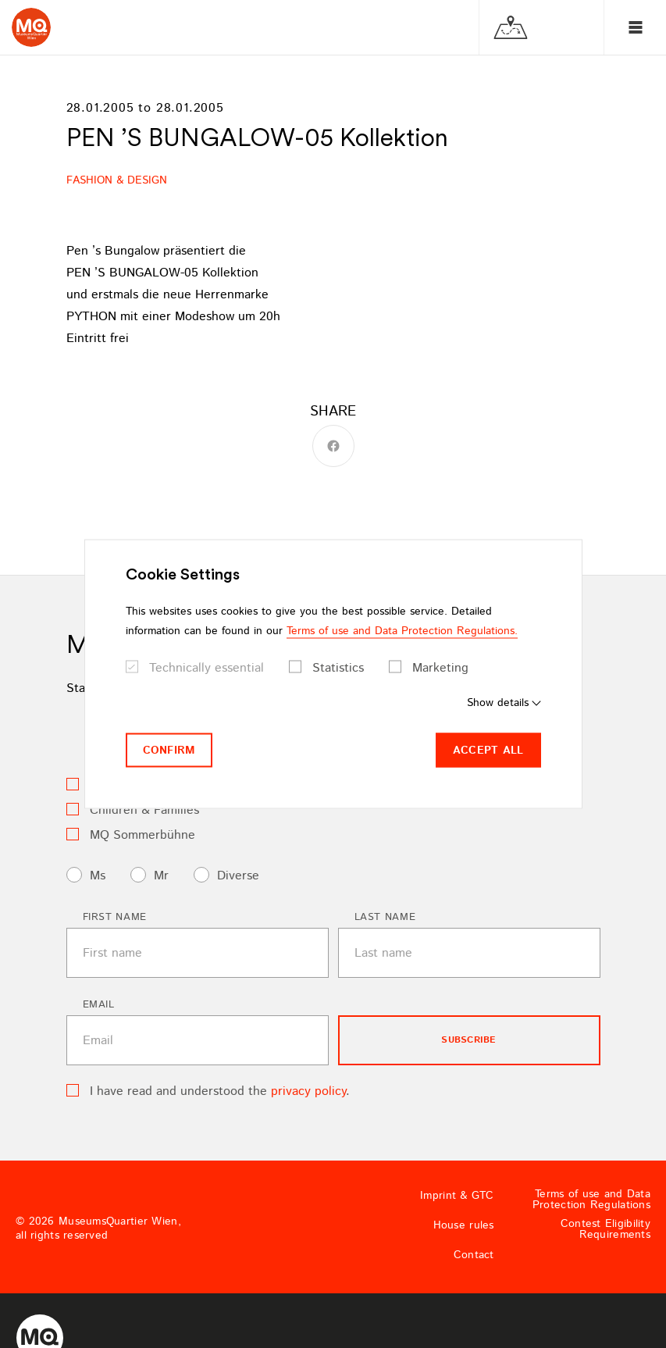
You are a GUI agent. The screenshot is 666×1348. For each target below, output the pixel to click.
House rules (463, 1225)
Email (99, 1004)
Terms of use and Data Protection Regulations (591, 1200)
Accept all (488, 750)
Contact (474, 1255)
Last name (385, 917)
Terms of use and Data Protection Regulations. (402, 630)
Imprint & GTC (457, 1195)
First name (115, 917)
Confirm (169, 750)
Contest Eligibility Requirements (605, 1229)
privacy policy (308, 1091)
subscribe (468, 1040)
